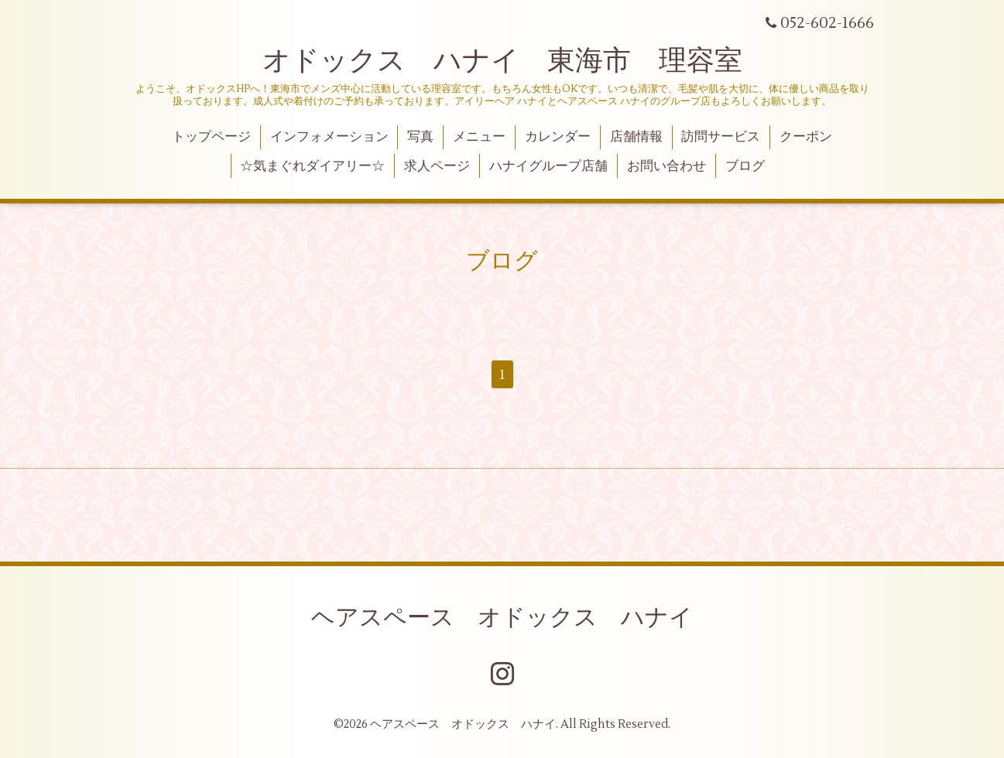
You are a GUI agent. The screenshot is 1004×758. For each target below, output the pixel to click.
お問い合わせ (666, 166)
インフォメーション (329, 136)
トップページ (211, 136)
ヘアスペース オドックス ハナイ (502, 618)
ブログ (745, 166)
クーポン (806, 136)
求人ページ (437, 166)
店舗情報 (636, 136)
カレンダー (558, 136)
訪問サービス (720, 136)
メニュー (479, 136)
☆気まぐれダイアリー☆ (312, 166)
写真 (420, 136)
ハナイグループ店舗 (548, 166)
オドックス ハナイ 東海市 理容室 (502, 61)
